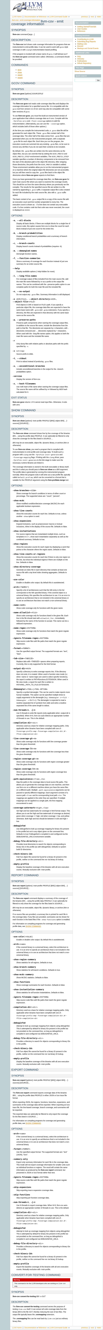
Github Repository (84, 63)
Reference (42, 17)
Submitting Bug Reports (86, 41)
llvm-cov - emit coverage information (26, 20)
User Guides (82, 29)
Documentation (30, 17)
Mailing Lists (82, 44)
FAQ (79, 56)
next (92, 17)
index (99, 17)
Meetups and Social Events (87, 48)
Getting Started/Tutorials (86, 27)
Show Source (80, 71)
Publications (82, 61)
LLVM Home (17, 17)
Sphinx (96, 1328)
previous (84, 17)
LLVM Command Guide (58, 17)
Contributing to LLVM (85, 39)
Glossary (80, 59)
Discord (80, 46)
